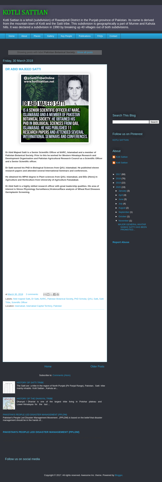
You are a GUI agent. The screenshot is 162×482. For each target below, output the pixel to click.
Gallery (50, 36)
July (121, 203)
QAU (90, 299)
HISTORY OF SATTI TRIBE (30, 382)
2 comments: (32, 294)
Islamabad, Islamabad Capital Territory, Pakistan (38, 306)
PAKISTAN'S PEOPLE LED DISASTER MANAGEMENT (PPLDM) (35, 414)
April (121, 195)
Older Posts (97, 366)
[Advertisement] (54, 335)
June (121, 199)
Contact (113, 36)
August (122, 208)
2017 (119, 174)
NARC (43, 299)
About (24, 36)
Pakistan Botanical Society (60, 299)
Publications (85, 36)
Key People (66, 36)
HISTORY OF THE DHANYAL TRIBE (35, 398)
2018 (119, 178)
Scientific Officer (19, 302)
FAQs (100, 36)
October (123, 216)
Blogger (118, 475)
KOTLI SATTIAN (25, 12)
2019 (119, 182)
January (123, 191)
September (124, 212)
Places (37, 36)
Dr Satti (35, 299)
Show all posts (85, 52)
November (124, 220)
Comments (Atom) (61, 375)
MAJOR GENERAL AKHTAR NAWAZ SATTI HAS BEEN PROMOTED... (132, 227)
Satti (96, 299)
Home (12, 36)
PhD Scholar (80, 299)
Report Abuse (121, 242)
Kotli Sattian (122, 157)
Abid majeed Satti (21, 299)
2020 (119, 187)
